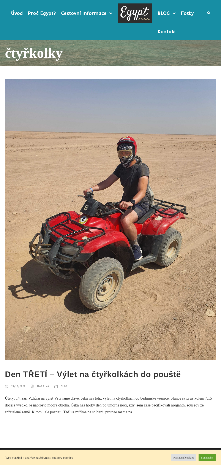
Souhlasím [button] (207, 457)
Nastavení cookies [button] (183, 457)
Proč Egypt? (42, 13)
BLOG (164, 13)
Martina (43, 386)
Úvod (17, 13)
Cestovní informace (83, 13)
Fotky (187, 13)
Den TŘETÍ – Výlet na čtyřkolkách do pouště (93, 374)
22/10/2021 (18, 386)
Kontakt (167, 32)
